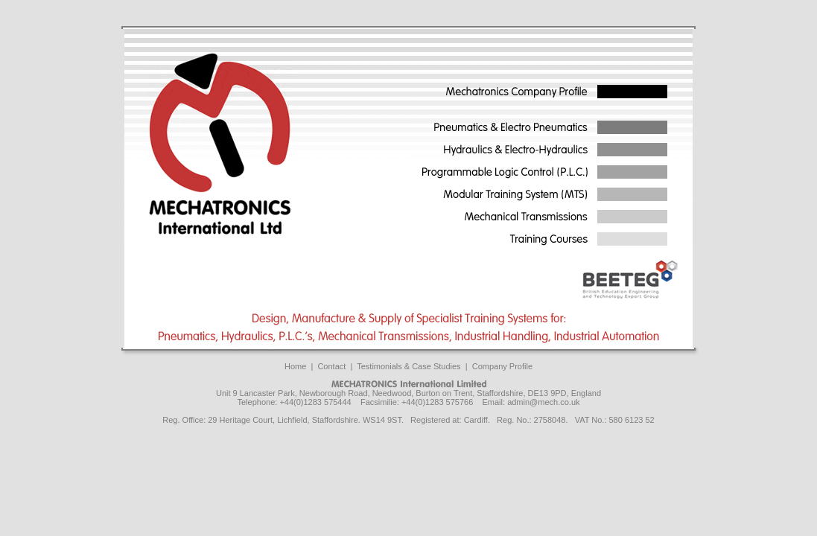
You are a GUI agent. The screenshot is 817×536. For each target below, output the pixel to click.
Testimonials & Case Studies (408, 366)
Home (295, 366)
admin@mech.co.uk (543, 402)
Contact (331, 366)
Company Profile (502, 366)
